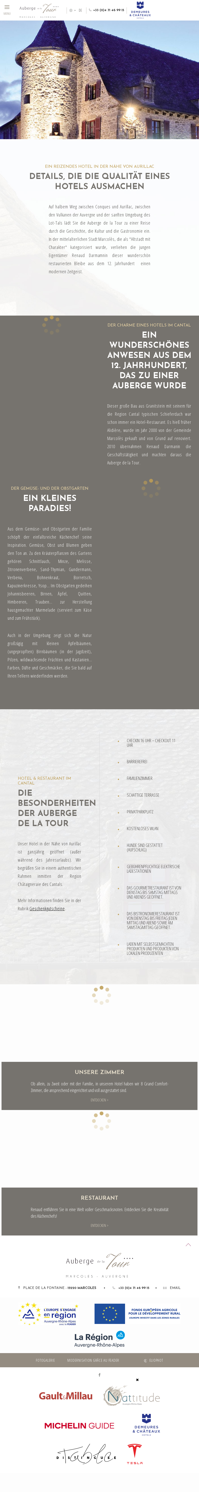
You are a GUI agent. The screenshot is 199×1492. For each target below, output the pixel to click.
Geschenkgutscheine (47, 908)
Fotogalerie (45, 1360)
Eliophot (156, 1360)
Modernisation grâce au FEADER (93, 1360)
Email (172, 1288)
